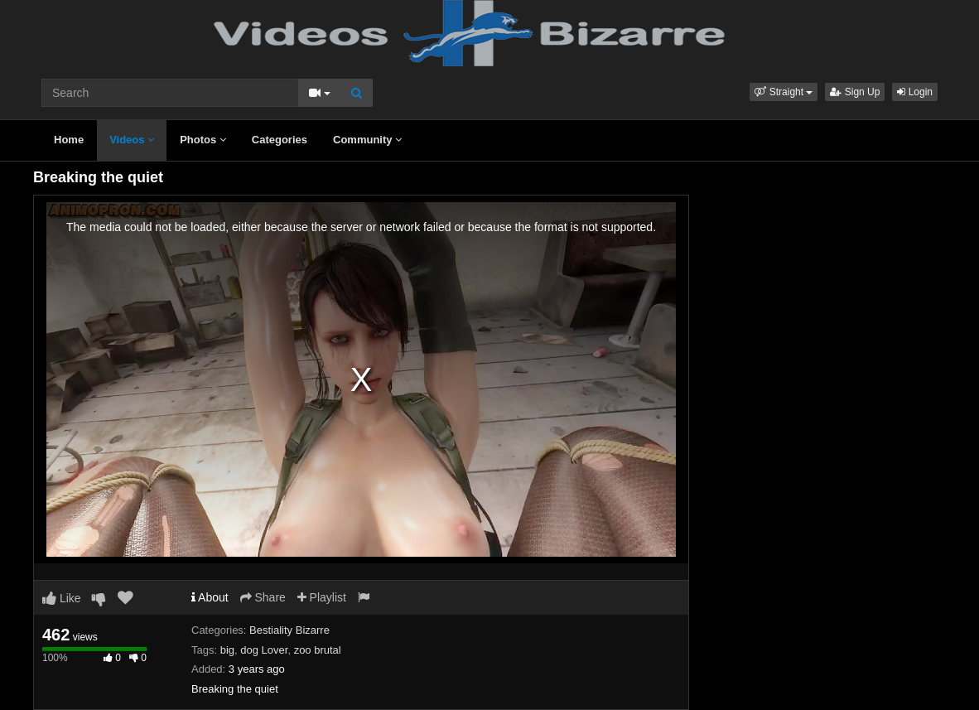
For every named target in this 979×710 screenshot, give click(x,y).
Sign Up (855, 92)
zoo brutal (317, 650)
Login (915, 92)
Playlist (321, 597)
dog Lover (263, 650)
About (210, 597)
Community (367, 139)
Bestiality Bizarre (289, 630)
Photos (203, 139)
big (227, 650)
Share (263, 597)
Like (61, 598)
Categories (279, 139)
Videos (131, 139)
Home (69, 139)
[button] (783, 92)
